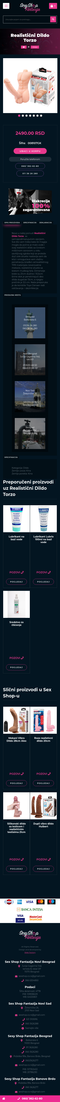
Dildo (35, 47)
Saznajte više (31, 1028)
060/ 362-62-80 (30, 166)
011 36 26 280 (30, 173)
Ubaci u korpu (30, 151)
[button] (19, 115)
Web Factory (30, 952)
